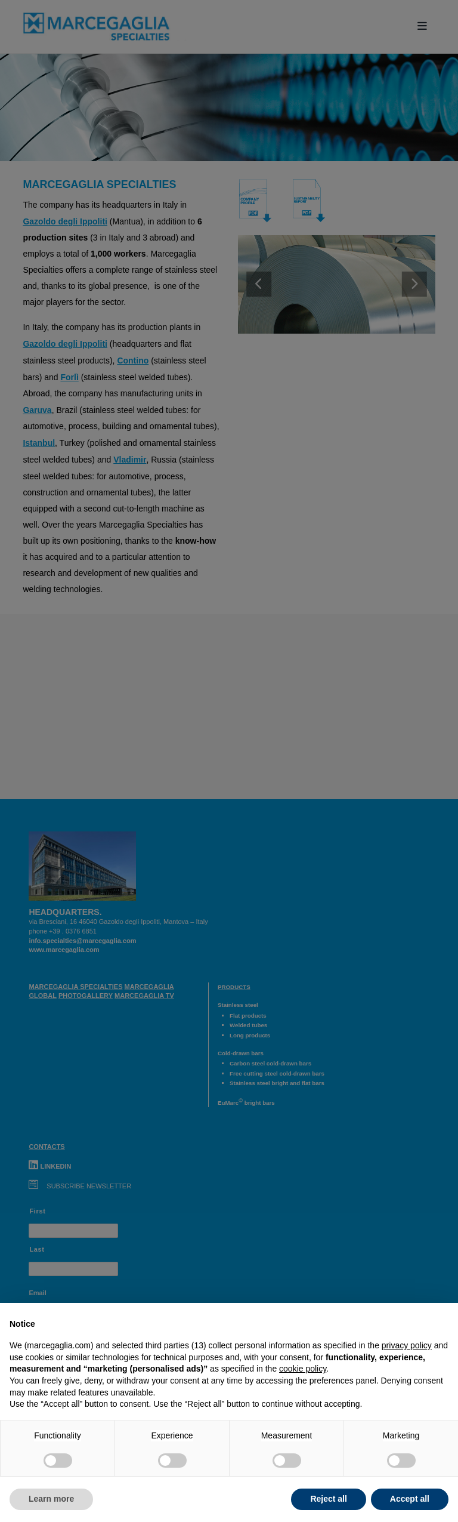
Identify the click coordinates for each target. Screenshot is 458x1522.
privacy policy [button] (407, 1345)
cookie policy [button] (302, 1368)
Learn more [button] (51, 1498)
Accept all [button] (409, 1498)
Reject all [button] (328, 1498)
